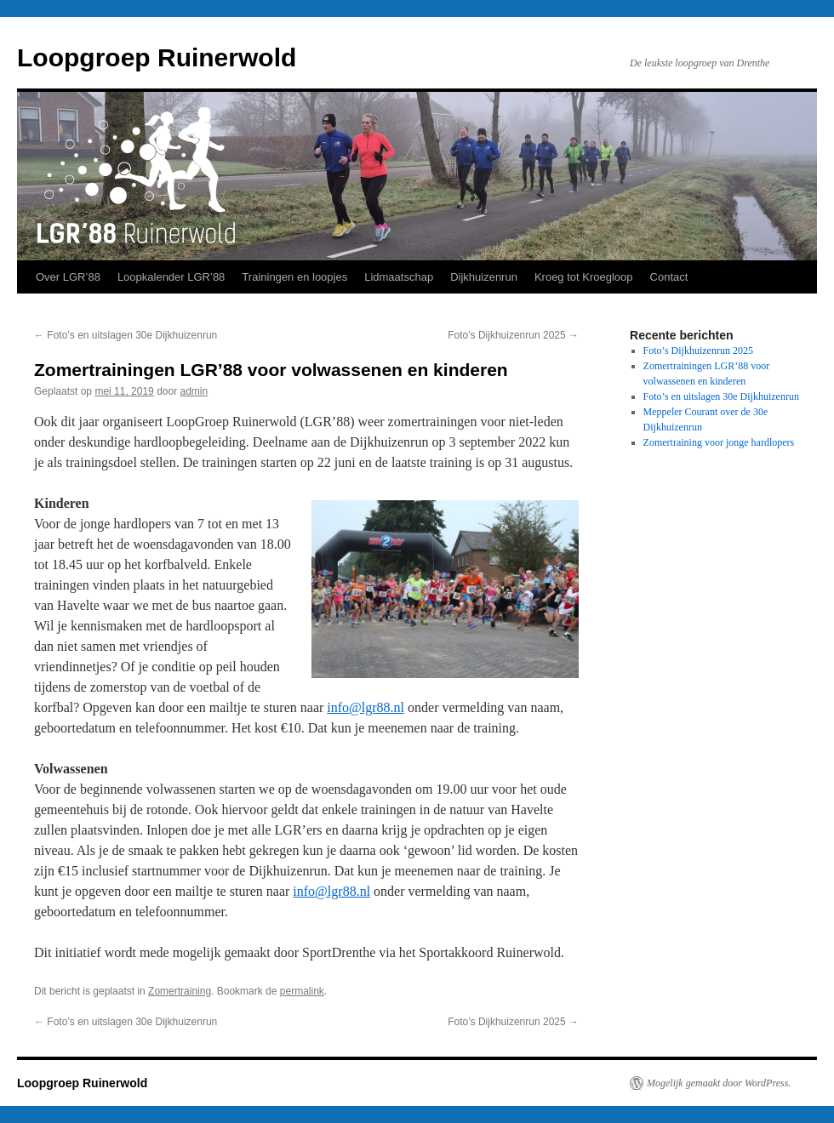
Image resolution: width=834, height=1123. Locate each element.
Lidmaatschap (398, 277)
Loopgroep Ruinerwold (156, 57)
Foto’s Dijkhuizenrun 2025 (513, 335)
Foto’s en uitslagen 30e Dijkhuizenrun (125, 335)
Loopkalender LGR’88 (171, 277)
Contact (669, 277)
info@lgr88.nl (365, 707)
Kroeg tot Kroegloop (583, 277)
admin (194, 391)
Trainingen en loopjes (294, 277)
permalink (302, 991)
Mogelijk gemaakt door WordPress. (719, 1083)
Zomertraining (179, 991)
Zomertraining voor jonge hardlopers (719, 442)
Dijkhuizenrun (483, 277)
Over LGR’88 (68, 277)
